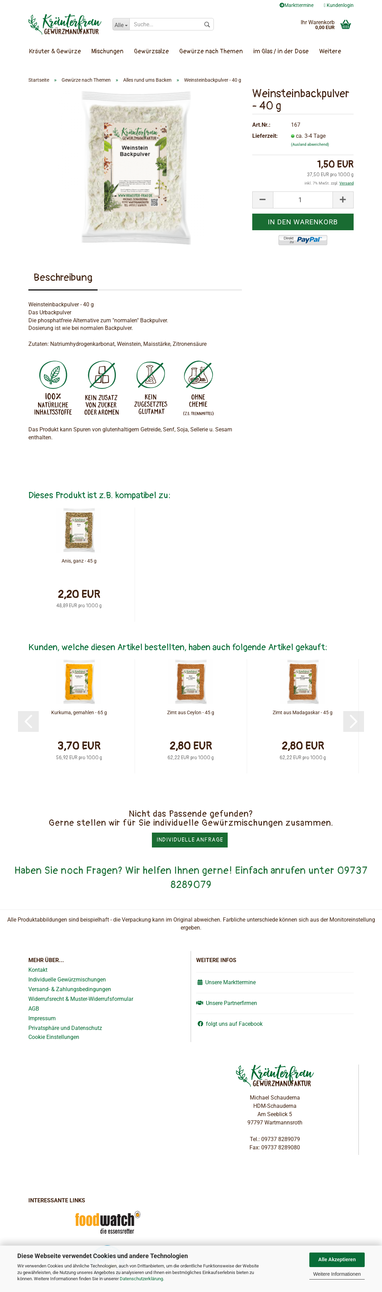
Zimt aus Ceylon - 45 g (190, 712)
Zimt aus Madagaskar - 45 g (303, 712)
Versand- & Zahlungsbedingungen (69, 989)
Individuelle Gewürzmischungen (67, 979)
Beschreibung (63, 277)
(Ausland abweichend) (310, 144)
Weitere (330, 51)
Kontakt (37, 970)
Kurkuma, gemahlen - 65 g (79, 712)
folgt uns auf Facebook (229, 1024)
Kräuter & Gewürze (55, 51)
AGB (33, 1008)
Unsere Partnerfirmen (226, 1003)
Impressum (42, 1018)
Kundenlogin (339, 5)
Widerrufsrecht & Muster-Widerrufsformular (80, 999)
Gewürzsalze (151, 51)
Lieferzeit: (265, 136)
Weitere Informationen (337, 1274)
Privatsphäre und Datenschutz (65, 1028)
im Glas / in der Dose (281, 51)
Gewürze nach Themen (211, 51)
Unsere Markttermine (226, 982)
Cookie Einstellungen (53, 1037)
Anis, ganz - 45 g (79, 561)
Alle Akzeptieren (337, 1259)
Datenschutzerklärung (141, 1278)
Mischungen (107, 51)
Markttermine (296, 5)
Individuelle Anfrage (189, 839)
